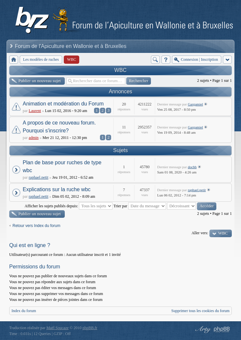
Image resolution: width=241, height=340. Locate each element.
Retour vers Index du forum (36, 226)
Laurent (35, 110)
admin (33, 137)
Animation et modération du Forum (63, 103)
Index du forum (24, 310)
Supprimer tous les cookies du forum (200, 310)
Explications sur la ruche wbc (56, 189)
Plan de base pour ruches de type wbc (62, 166)
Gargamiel (195, 104)
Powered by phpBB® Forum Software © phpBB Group (222, 329)
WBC (120, 70)
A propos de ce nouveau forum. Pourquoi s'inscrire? (59, 126)
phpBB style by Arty (202, 329)
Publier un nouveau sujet (39, 80)
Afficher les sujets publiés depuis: (68, 206)
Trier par (139, 206)
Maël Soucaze (57, 328)
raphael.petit (38, 177)
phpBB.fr (90, 328)
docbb (192, 167)
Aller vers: (199, 233)
